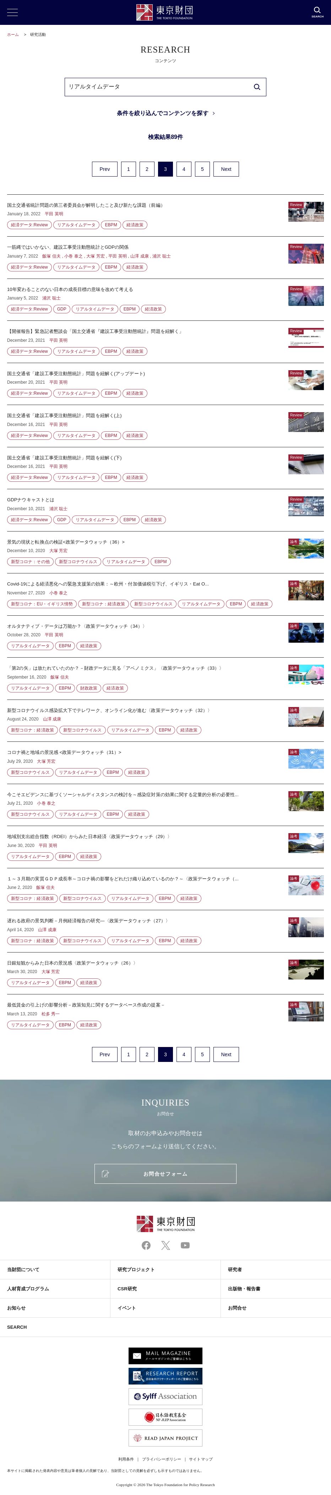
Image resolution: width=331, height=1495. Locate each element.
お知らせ (16, 1308)
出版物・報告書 (244, 1288)
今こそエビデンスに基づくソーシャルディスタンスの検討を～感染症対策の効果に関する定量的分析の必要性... (165, 805)
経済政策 (134, 224)
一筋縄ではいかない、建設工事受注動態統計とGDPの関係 (165, 258)
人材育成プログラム (28, 1288)
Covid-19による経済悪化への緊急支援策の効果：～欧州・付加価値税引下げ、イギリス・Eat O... (165, 594)
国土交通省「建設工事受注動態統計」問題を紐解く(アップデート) (165, 384)
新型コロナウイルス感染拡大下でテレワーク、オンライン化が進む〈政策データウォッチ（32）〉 (165, 721)
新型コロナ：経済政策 (103, 603)
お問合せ (237, 1308)
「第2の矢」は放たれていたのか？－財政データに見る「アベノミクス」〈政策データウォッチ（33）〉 (165, 679)
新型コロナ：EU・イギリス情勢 (42, 603)
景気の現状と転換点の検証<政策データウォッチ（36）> (165, 552)
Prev (104, 169)
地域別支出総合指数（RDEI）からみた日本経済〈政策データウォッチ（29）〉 (165, 847)
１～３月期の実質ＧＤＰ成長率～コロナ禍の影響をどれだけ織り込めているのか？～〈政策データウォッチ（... (165, 889)
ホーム (13, 34)
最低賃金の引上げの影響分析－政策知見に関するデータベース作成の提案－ (165, 1011)
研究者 (235, 1269)
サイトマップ (200, 1459)
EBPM (111, 224)
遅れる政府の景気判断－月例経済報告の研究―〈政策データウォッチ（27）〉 (165, 931)
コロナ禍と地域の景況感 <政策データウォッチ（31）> (165, 763)
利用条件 (126, 1459)
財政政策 (88, 688)
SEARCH (17, 1327)
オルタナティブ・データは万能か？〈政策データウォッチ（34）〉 (165, 637)
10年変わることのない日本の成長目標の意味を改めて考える (165, 300)
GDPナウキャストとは (165, 510)
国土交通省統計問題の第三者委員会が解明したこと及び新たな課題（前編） (165, 216)
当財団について (23, 1269)
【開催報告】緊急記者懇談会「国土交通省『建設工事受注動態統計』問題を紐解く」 (165, 342)
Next (226, 169)
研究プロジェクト (136, 1269)
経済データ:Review (29, 224)
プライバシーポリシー (161, 1459)
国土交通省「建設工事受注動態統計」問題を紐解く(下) (165, 468)
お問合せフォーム (165, 1174)
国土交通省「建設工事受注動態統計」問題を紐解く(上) (165, 426)
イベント (127, 1308)
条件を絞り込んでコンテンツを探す (162, 113)
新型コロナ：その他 (30, 561)
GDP (61, 309)
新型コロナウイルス (78, 561)
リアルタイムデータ (76, 224)
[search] (257, 87)
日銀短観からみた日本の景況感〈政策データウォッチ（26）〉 (165, 973)
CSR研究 (127, 1288)
